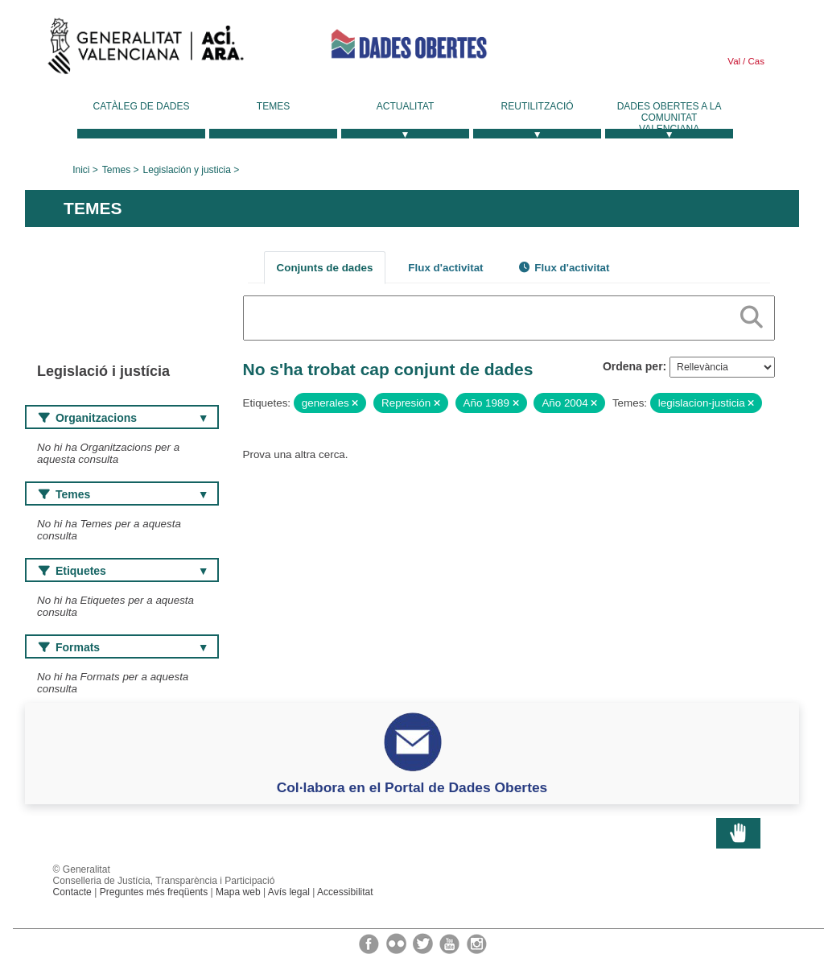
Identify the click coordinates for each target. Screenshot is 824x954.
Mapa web (238, 892)
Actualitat (406, 106)
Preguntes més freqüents (154, 892)
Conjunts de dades (325, 268)
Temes (273, 106)
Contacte (72, 892)
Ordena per (633, 366)
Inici (80, 170)
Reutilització (537, 106)
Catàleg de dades (141, 106)
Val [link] (733, 61)
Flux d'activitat (445, 268)
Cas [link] (754, 61)
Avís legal (289, 892)
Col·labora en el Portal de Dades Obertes (412, 787)
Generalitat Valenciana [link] (145, 50)
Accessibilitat (345, 892)
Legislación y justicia (187, 170)
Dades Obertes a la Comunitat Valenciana (669, 117)
